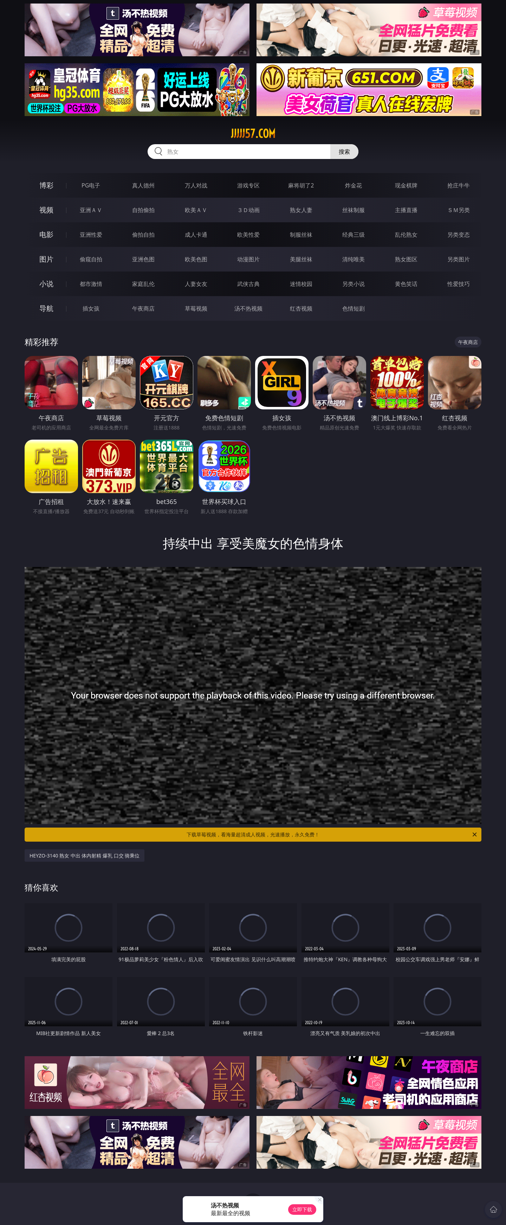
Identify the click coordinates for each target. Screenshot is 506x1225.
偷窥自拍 (91, 259)
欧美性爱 (248, 234)
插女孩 (91, 308)
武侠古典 (248, 284)
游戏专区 (248, 185)
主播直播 (406, 210)
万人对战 (196, 185)
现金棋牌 (406, 185)
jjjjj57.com (253, 134)
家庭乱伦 (143, 284)
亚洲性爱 (91, 234)
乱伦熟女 (406, 234)
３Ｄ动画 (248, 210)
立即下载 (302, 1209)
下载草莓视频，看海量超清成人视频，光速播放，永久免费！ (332, 834)
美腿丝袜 (301, 259)
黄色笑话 (406, 284)
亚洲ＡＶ (91, 210)
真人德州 (143, 185)
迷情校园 (301, 284)
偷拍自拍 (143, 234)
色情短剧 (353, 308)
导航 (46, 308)
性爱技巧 (458, 284)
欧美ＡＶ (196, 210)
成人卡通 (196, 234)
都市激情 (91, 284)
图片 (46, 259)
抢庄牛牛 (458, 185)
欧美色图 (196, 259)
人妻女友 (196, 284)
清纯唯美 (353, 259)
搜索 (344, 151)
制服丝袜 (301, 234)
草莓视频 (196, 308)
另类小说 (353, 284)
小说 (46, 283)
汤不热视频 (248, 308)
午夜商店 (143, 308)
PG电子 (91, 185)
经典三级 (353, 234)
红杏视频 (301, 308)
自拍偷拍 (143, 210)
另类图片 (458, 259)
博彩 (46, 185)
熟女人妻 (301, 210)
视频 (46, 210)
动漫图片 (248, 259)
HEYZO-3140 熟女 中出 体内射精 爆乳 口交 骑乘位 (85, 855)
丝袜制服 (353, 210)
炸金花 (353, 185)
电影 (46, 234)
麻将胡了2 (301, 185)
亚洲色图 (143, 259)
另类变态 (458, 234)
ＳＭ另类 (458, 210)
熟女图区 (406, 259)
